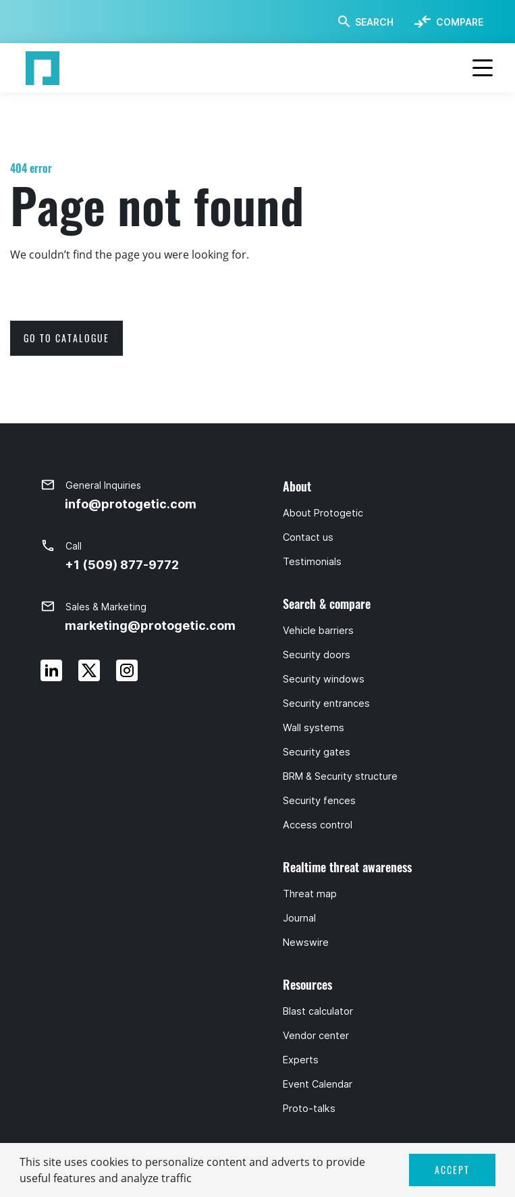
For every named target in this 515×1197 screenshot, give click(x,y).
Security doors (316, 655)
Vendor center (316, 1036)
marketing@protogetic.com (150, 625)
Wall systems (313, 728)
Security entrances (326, 703)
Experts (301, 1060)
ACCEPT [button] (452, 1170)
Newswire (306, 942)
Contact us (308, 537)
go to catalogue (66, 338)
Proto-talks (309, 1108)
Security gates (316, 752)
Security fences (319, 801)
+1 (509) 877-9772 (122, 565)
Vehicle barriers (318, 630)
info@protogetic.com (130, 504)
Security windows (323, 679)
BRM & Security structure (340, 776)
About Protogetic (323, 513)
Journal (299, 918)
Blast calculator (318, 1011)
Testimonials (312, 562)
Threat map (310, 894)
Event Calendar (317, 1084)
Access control (317, 825)
